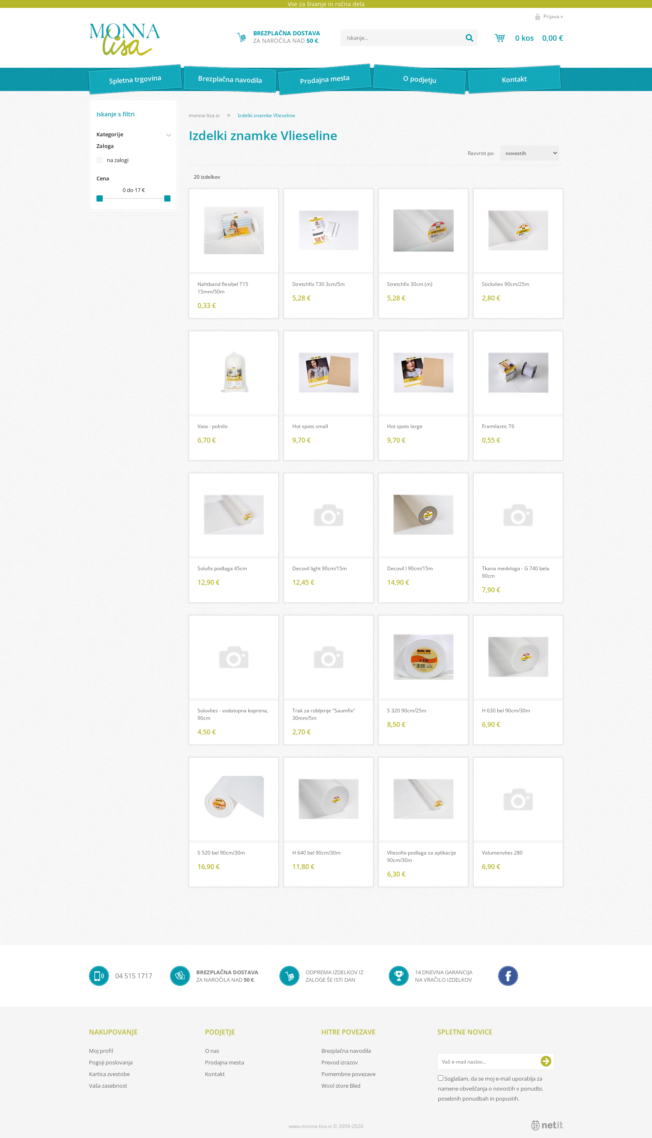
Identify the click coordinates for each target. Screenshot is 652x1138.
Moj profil (101, 1050)
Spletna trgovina (135, 79)
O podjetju (419, 79)
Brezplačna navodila (230, 79)
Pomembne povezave (348, 1074)
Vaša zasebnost (108, 1085)
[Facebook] (508, 976)
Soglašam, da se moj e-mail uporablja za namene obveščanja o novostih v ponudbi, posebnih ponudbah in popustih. (490, 1088)
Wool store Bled (341, 1085)
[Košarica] (528, 38)
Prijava (553, 16)
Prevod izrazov (339, 1062)
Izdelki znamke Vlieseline (266, 115)
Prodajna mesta (324, 79)
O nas (212, 1050)
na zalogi (117, 160)
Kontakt (514, 79)
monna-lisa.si (204, 115)
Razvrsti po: (481, 153)
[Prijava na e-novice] (546, 1061)
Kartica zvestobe (109, 1074)
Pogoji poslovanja (111, 1062)
